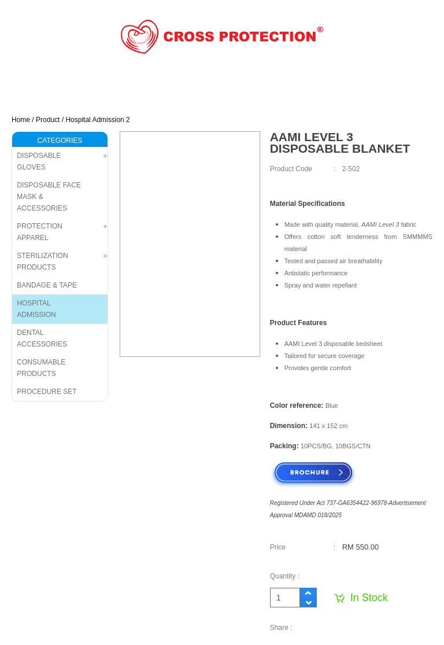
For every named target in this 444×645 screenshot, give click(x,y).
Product (48, 120)
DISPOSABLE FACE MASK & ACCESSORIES (49, 196)
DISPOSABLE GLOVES (39, 161)
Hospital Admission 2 (97, 120)
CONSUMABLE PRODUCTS (41, 368)
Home (21, 120)
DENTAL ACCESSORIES (42, 338)
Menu (416, 102)
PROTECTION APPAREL (39, 232)
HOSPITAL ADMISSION (36, 309)
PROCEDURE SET (46, 392)
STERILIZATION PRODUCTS (42, 261)
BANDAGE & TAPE (47, 285)
